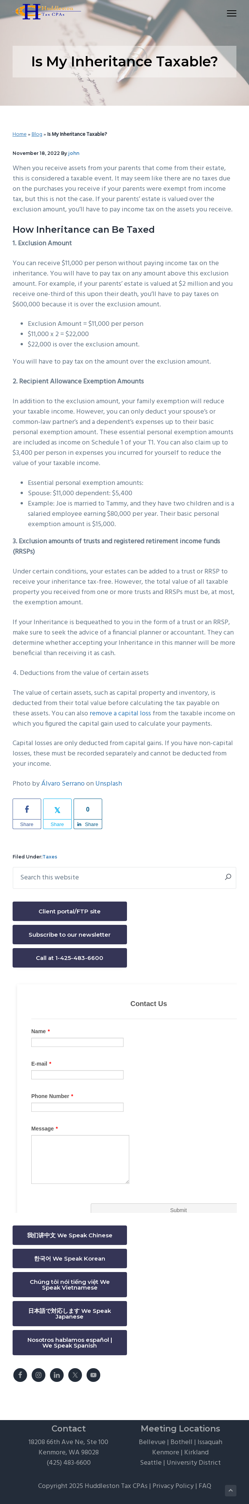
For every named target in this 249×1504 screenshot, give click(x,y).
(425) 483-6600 (69, 1463)
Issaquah (210, 1442)
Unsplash (108, 783)
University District (194, 1463)
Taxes (49, 857)
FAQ (205, 1486)
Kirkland (196, 1452)
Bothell (181, 1442)
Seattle (151, 1463)
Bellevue (152, 1442)
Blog (37, 134)
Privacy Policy (173, 1486)
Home (20, 134)
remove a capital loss (120, 713)
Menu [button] (228, 13)
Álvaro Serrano (63, 783)
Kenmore (165, 1452)
